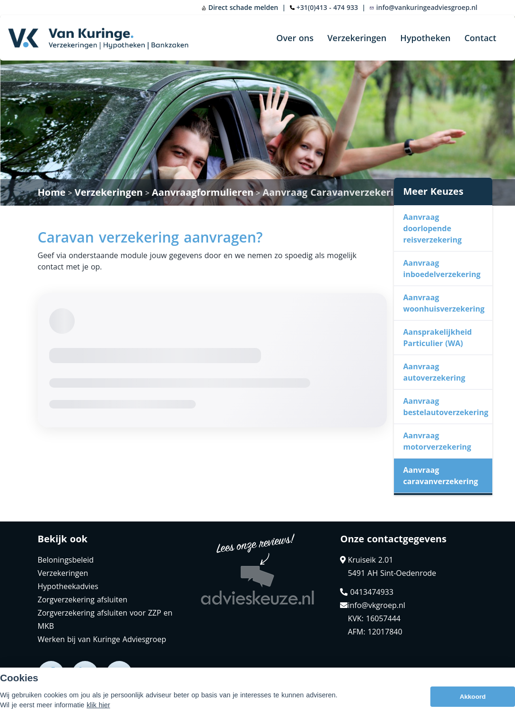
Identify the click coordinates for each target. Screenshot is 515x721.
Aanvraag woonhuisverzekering (444, 303)
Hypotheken (425, 37)
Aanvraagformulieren (202, 192)
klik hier (98, 705)
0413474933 (366, 592)
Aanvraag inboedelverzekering (442, 268)
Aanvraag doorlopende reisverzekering (432, 228)
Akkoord (473, 696)
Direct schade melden (239, 7)
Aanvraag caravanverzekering (440, 475)
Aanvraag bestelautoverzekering (446, 406)
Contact (480, 37)
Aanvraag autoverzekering (434, 372)
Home (52, 192)
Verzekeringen (356, 37)
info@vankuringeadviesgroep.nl (423, 7)
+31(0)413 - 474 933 (327, 7)
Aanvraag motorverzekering (437, 441)
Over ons (295, 37)
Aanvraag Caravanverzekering (333, 192)
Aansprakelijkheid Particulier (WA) (437, 337)
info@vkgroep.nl (372, 605)
